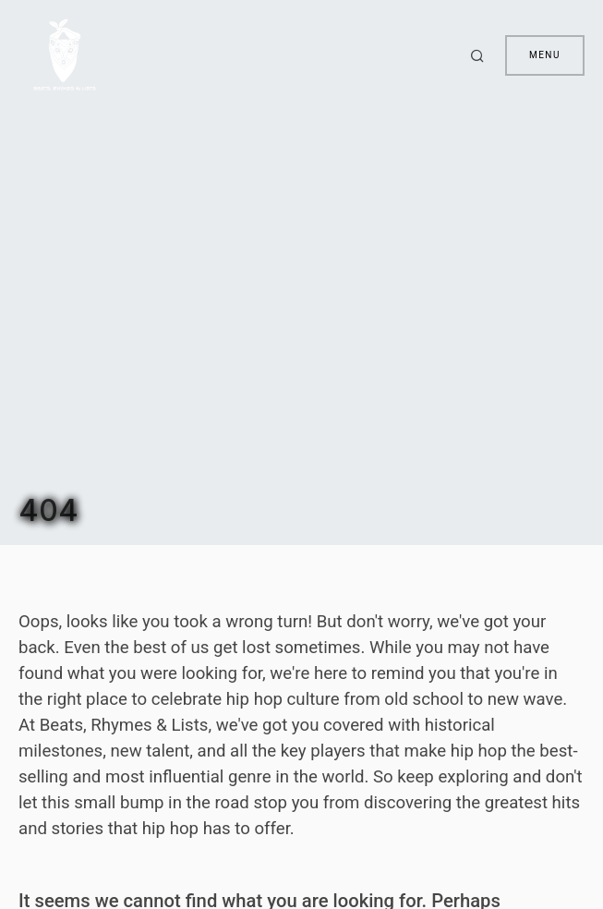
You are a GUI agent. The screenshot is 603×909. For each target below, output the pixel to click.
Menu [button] (545, 55)
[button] (480, 55)
